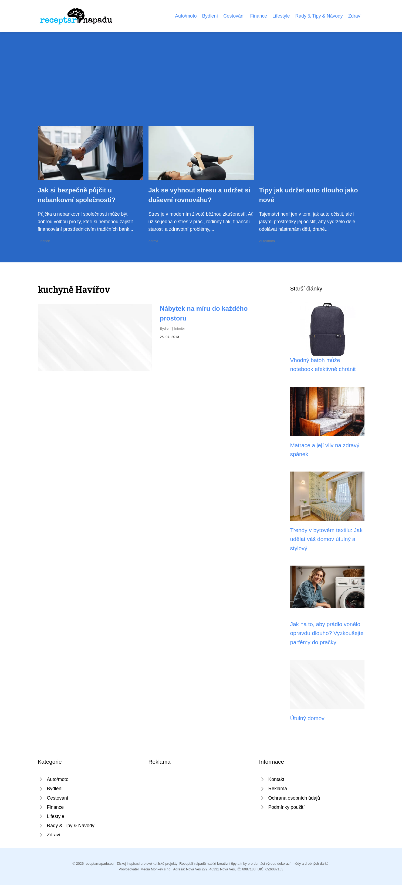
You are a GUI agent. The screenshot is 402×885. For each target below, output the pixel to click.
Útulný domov (307, 718)
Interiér (179, 328)
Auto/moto (186, 16)
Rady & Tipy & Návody (319, 16)
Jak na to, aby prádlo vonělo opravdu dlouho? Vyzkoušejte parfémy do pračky (327, 633)
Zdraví (355, 16)
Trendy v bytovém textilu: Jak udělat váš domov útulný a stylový (326, 539)
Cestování (234, 16)
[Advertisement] (201, 85)
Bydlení (210, 16)
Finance (258, 16)
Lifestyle (281, 16)
